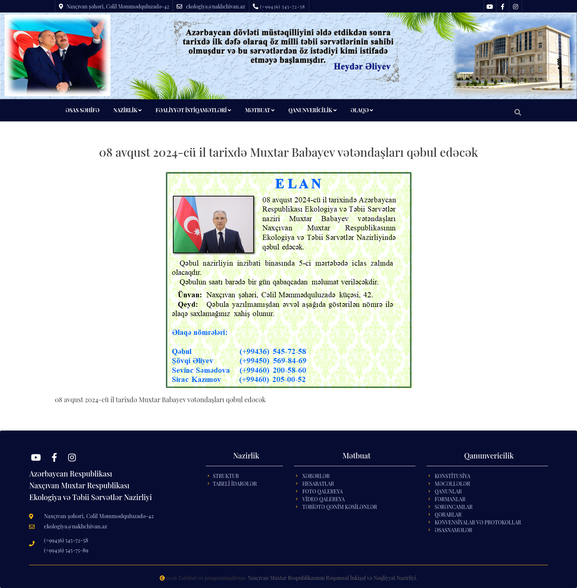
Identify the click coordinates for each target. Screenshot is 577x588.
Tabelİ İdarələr (235, 483)
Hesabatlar (318, 483)
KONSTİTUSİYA (452, 475)
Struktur (226, 475)
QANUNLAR (448, 491)
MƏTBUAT (260, 110)
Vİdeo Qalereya (323, 499)
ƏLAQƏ (361, 110)
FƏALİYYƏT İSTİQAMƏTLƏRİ (193, 110)
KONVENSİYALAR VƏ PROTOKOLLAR (478, 522)
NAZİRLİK (127, 110)
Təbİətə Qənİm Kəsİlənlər (339, 506)
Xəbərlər (316, 475)
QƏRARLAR (448, 514)
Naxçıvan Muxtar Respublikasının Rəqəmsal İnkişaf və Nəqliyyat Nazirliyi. (332, 577)
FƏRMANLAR (450, 499)
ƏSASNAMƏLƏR (453, 530)
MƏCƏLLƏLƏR (452, 483)
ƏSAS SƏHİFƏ (82, 110)
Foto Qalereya (322, 491)
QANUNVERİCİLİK (312, 110)
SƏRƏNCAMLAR (453, 506)
